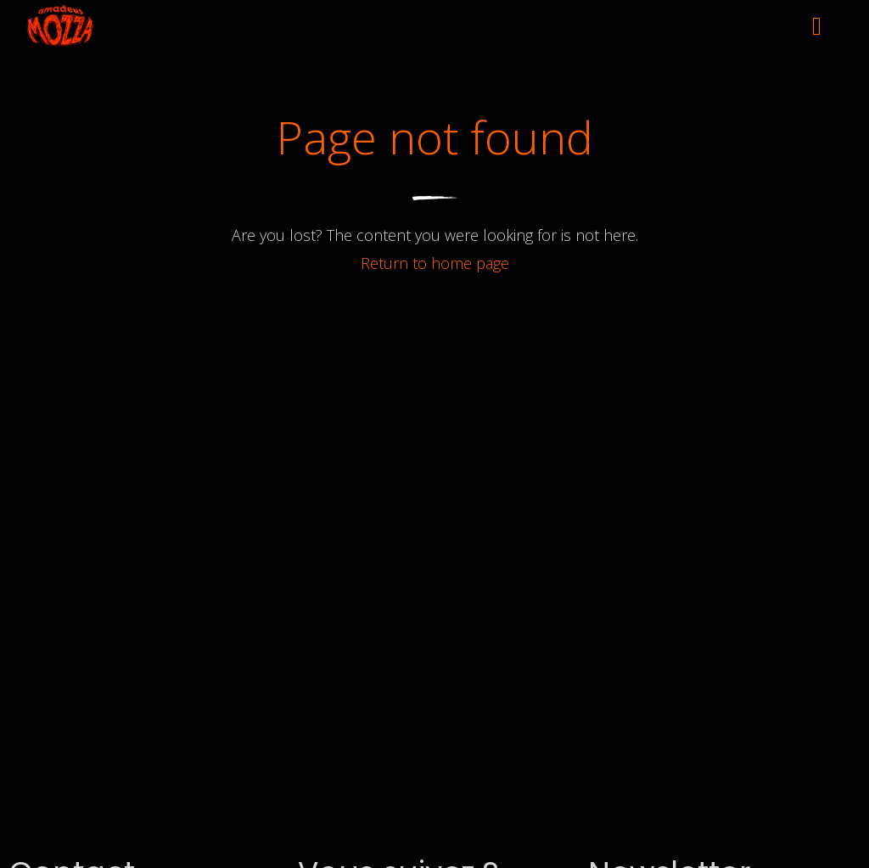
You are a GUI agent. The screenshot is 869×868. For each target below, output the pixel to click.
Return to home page (435, 263)
